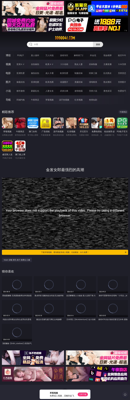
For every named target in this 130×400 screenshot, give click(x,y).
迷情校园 (79, 90)
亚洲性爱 (21, 73)
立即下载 (82, 394)
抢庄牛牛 (122, 55)
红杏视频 (79, 99)
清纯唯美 (93, 82)
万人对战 (49, 55)
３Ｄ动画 (64, 64)
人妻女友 (49, 90)
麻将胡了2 (78, 55)
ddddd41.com (65, 37)
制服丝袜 (79, 73)
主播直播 (107, 64)
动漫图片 (64, 82)
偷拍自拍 (35, 73)
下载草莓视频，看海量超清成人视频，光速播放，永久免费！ (84, 252)
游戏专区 (64, 55)
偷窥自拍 (21, 82)
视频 (8, 64)
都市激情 (21, 90)
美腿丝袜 (79, 82)
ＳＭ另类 (122, 64)
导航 (8, 99)
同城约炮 (21, 99)
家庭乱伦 (35, 90)
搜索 (98, 44)
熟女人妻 (79, 64)
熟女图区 (107, 82)
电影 (8, 73)
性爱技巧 (122, 90)
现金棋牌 (107, 55)
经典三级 (93, 73)
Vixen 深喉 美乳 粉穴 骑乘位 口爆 (17, 260)
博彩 (8, 55)
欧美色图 (49, 82)
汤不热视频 (64, 99)
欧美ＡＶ (49, 64)
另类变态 (122, 73)
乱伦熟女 (107, 73)
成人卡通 (49, 73)
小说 (8, 91)
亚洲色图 (35, 82)
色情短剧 (93, 99)
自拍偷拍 (35, 64)
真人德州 (35, 55)
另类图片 (122, 82)
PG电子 (20, 55)
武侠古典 (64, 90)
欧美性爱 (64, 73)
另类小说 (93, 90)
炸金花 (93, 55)
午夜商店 (35, 99)
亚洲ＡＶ (21, 64)
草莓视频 (49, 99)
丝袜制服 (93, 64)
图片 (8, 82)
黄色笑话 (107, 90)
